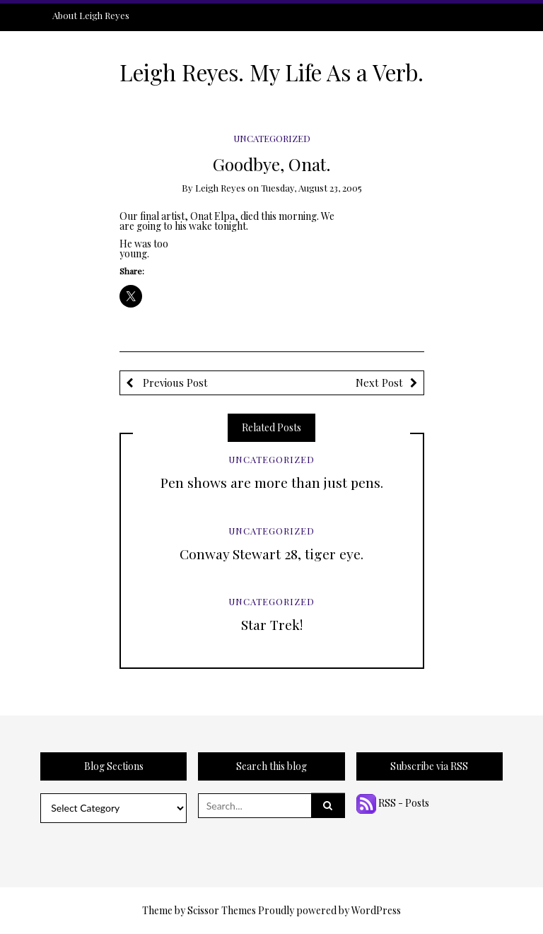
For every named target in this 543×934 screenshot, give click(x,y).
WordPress (376, 910)
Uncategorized (271, 138)
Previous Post (174, 382)
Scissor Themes (221, 910)
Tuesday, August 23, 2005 (311, 188)
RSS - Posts (392, 803)
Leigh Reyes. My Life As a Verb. (271, 72)
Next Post (379, 382)
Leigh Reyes (220, 188)
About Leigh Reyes (90, 15)
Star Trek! (272, 624)
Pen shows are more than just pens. (271, 482)
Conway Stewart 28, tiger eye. (271, 553)
